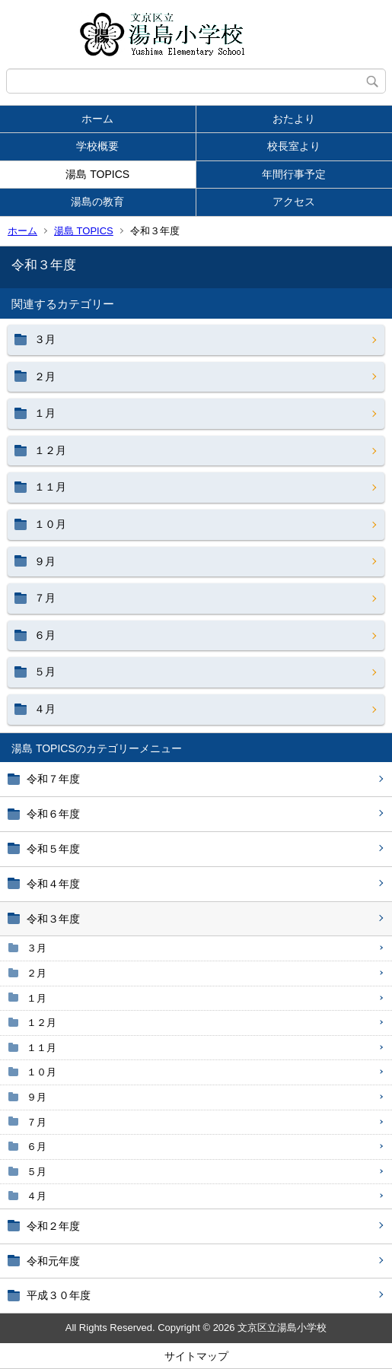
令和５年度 (53, 849)
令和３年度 (53, 919)
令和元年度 (53, 1261)
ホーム (97, 119)
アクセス (293, 201)
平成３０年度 (59, 1295)
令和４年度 (53, 884)
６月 (36, 1146)
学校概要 (97, 146)
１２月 (41, 1022)
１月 (36, 998)
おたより (293, 119)
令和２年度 (53, 1226)
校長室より (293, 146)
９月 (36, 1097)
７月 (36, 1122)
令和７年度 (53, 779)
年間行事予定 (294, 174)
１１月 (41, 1047)
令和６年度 (53, 814)
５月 (36, 1171)
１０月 (41, 1072)
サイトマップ (196, 1356)
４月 (36, 1196)
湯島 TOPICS (97, 174)
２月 (36, 973)
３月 (36, 948)
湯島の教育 (97, 201)
